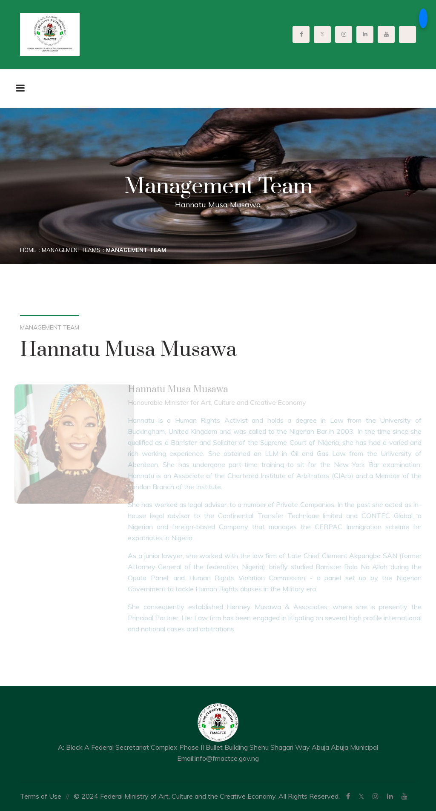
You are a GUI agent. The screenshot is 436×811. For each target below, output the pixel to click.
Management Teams (71, 249)
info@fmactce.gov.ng (227, 758)
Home (28, 249)
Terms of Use (40, 796)
